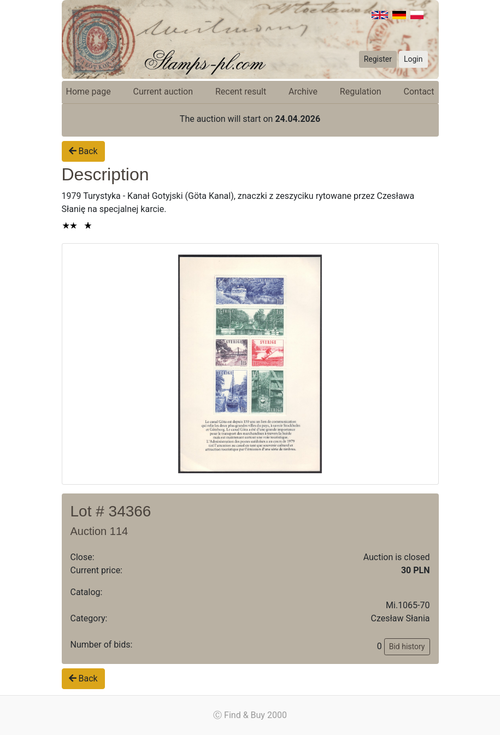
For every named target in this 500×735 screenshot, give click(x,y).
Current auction (163, 91)
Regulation (360, 91)
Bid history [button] (407, 646)
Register (378, 59)
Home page (88, 91)
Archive (303, 91)
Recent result (240, 91)
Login (413, 59)
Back (83, 151)
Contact (419, 91)
